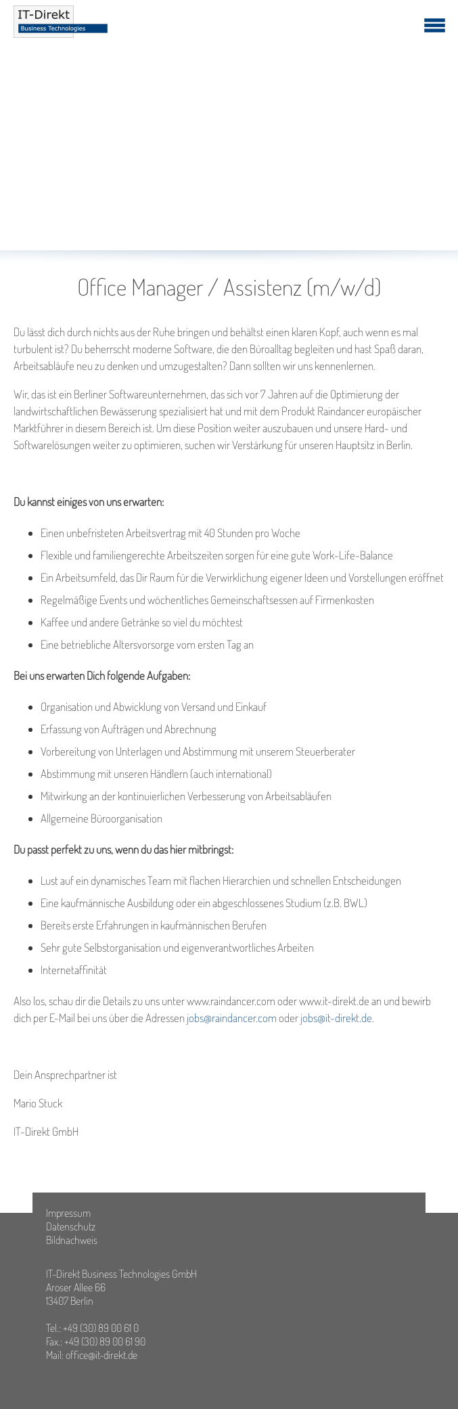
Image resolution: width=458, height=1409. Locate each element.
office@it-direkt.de (101, 1355)
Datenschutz (70, 1226)
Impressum (68, 1213)
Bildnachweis (71, 1240)
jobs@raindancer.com (232, 1018)
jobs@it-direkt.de (336, 1018)
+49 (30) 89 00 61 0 (101, 1328)
